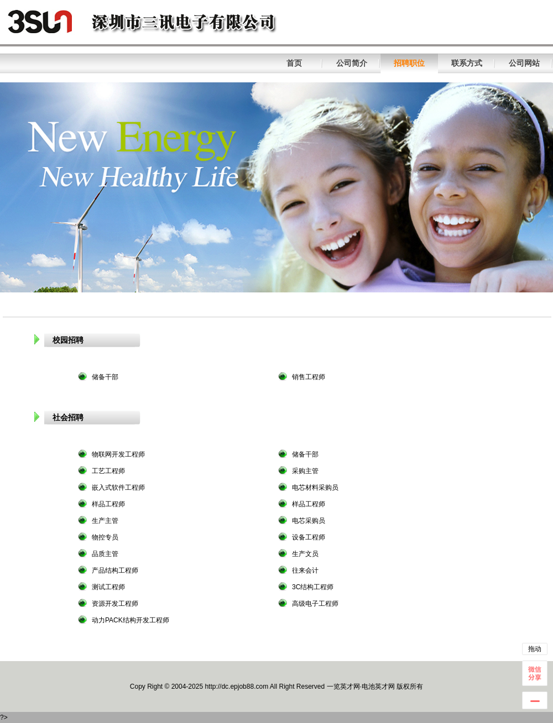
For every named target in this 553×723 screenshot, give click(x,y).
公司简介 (351, 63)
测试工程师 (108, 587)
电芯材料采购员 (315, 487)
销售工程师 (308, 377)
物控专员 (105, 537)
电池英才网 (378, 686)
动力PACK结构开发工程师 (130, 620)
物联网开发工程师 (118, 454)
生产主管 (105, 521)
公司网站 (524, 63)
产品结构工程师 (115, 570)
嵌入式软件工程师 (118, 487)
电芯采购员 (308, 521)
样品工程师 (108, 504)
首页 (294, 63)
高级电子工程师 (315, 603)
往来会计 (305, 570)
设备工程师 (308, 537)
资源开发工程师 (115, 603)
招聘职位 (409, 63)
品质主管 (105, 554)
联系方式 (466, 63)
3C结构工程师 (312, 587)
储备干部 (105, 377)
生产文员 (305, 554)
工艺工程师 (108, 471)
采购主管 (305, 471)
